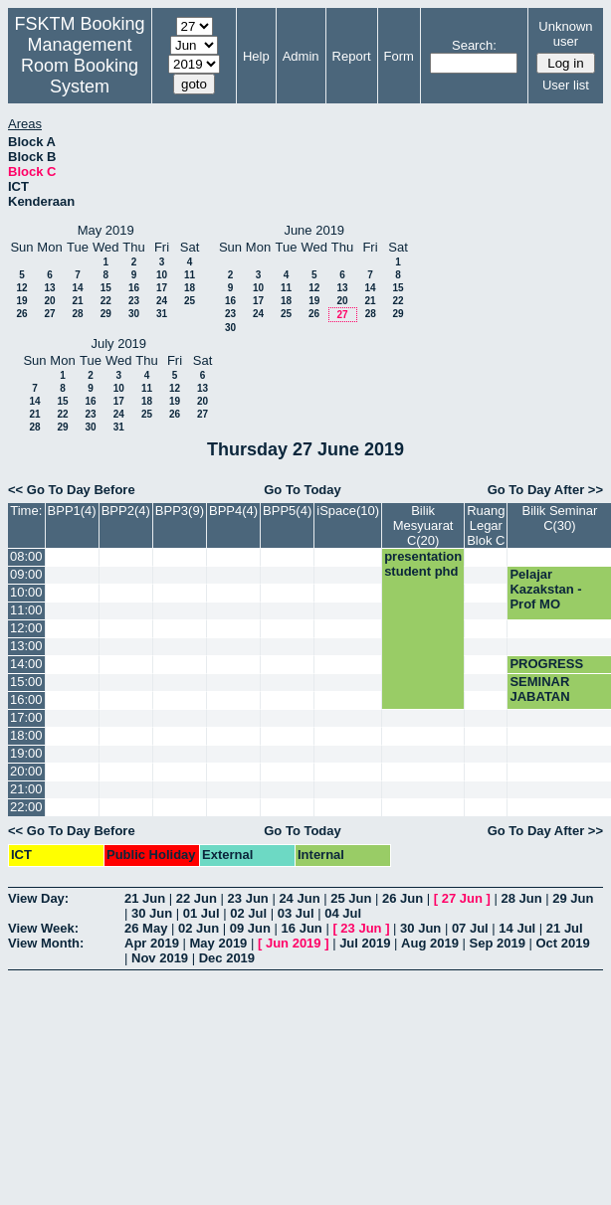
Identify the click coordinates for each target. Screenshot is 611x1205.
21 (77, 300)
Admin (301, 56)
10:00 (26, 592)
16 (133, 287)
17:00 (26, 717)
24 (161, 300)
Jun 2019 (293, 943)
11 (189, 274)
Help (256, 56)
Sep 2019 (497, 943)
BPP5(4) (287, 510)
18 (189, 287)
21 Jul (564, 928)
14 (77, 287)
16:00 (26, 699)
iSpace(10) (347, 510)
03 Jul (296, 913)
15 (106, 287)
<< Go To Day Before (71, 489)
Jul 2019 (364, 943)
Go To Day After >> (545, 489)
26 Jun (402, 898)
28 (77, 313)
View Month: (46, 943)
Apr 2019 (151, 943)
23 (133, 300)
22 (106, 300)
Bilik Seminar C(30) (559, 518)
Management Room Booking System (79, 65)
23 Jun (248, 898)
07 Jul (470, 928)
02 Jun (198, 928)
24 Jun (299, 898)
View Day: (38, 898)
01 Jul (201, 913)
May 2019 (219, 943)
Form (399, 56)
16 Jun (302, 928)
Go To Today (302, 489)
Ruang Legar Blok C (486, 525)
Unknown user (565, 34)
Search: (474, 45)
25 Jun (350, 898)
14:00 (26, 663)
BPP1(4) (72, 510)
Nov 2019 (159, 957)
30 (133, 313)
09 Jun (250, 928)
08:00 (26, 556)
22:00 (26, 806)
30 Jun (151, 913)
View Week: (43, 928)
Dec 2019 (227, 957)
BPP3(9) (179, 510)
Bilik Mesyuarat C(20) (423, 525)
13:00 (26, 645)
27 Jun (462, 898)
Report (351, 56)
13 (49, 287)
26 (21, 313)
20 (49, 300)
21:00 (26, 788)
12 (21, 287)
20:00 (26, 771)
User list (565, 85)
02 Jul (248, 913)
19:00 (26, 753)
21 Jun (144, 898)
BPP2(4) (126, 510)
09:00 (26, 574)
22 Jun (196, 898)
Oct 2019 (562, 943)
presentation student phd (423, 564)
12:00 (26, 627)
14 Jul (517, 928)
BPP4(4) (233, 510)
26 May (145, 928)
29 (106, 313)
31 (161, 313)
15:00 (26, 681)
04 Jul (342, 913)
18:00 (26, 735)
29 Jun (572, 898)
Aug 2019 (430, 943)
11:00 (26, 609)
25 (189, 300)
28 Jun (521, 898)
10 (161, 274)
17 (161, 287)
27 (49, 313)
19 (21, 300)
